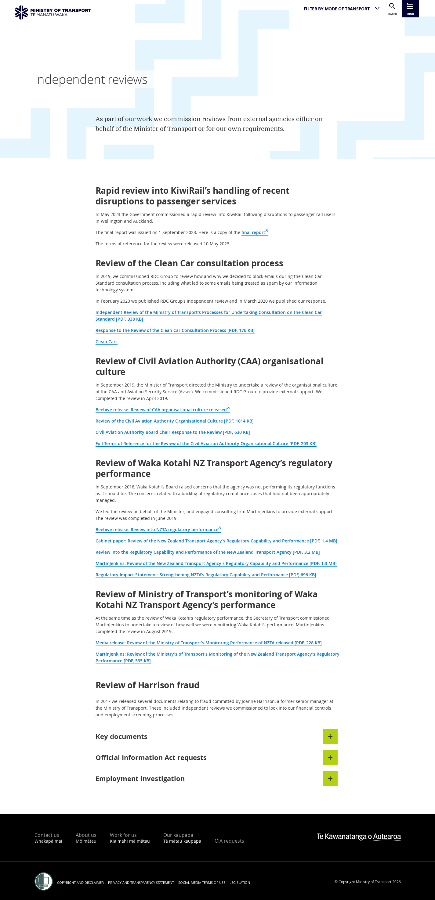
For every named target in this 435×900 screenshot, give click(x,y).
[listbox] (339, 8)
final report (254, 232)
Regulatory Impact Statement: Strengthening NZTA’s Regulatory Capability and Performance (206, 575)
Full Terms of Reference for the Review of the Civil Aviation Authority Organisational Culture (206, 443)
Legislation (240, 882)
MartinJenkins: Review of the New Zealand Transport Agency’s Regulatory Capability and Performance (216, 563)
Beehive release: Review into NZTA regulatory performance (158, 530)
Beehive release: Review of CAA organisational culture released (163, 410)
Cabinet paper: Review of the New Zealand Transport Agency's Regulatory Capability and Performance (216, 541)
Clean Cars (107, 341)
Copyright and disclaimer (80, 882)
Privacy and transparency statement (141, 882)
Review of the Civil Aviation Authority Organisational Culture (175, 421)
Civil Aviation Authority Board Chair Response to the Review (173, 432)
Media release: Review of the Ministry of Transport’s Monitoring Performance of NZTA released (209, 643)
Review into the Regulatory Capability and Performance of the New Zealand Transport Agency (208, 552)
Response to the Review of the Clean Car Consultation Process (175, 330)
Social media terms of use (201, 882)
